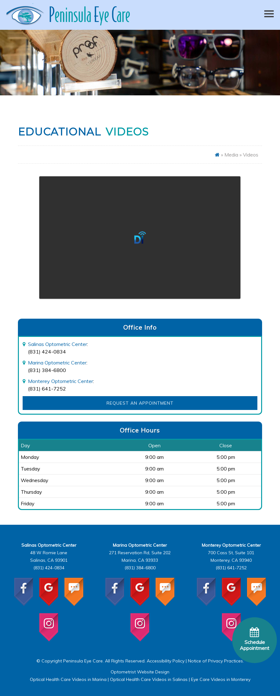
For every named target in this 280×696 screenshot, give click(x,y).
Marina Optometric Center (57, 362)
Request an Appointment (140, 403)
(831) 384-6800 (47, 370)
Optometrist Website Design (140, 672)
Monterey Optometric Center (60, 381)
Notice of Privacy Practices (215, 661)
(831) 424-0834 (47, 351)
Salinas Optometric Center (57, 344)
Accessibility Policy (165, 661)
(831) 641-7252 (47, 388)
